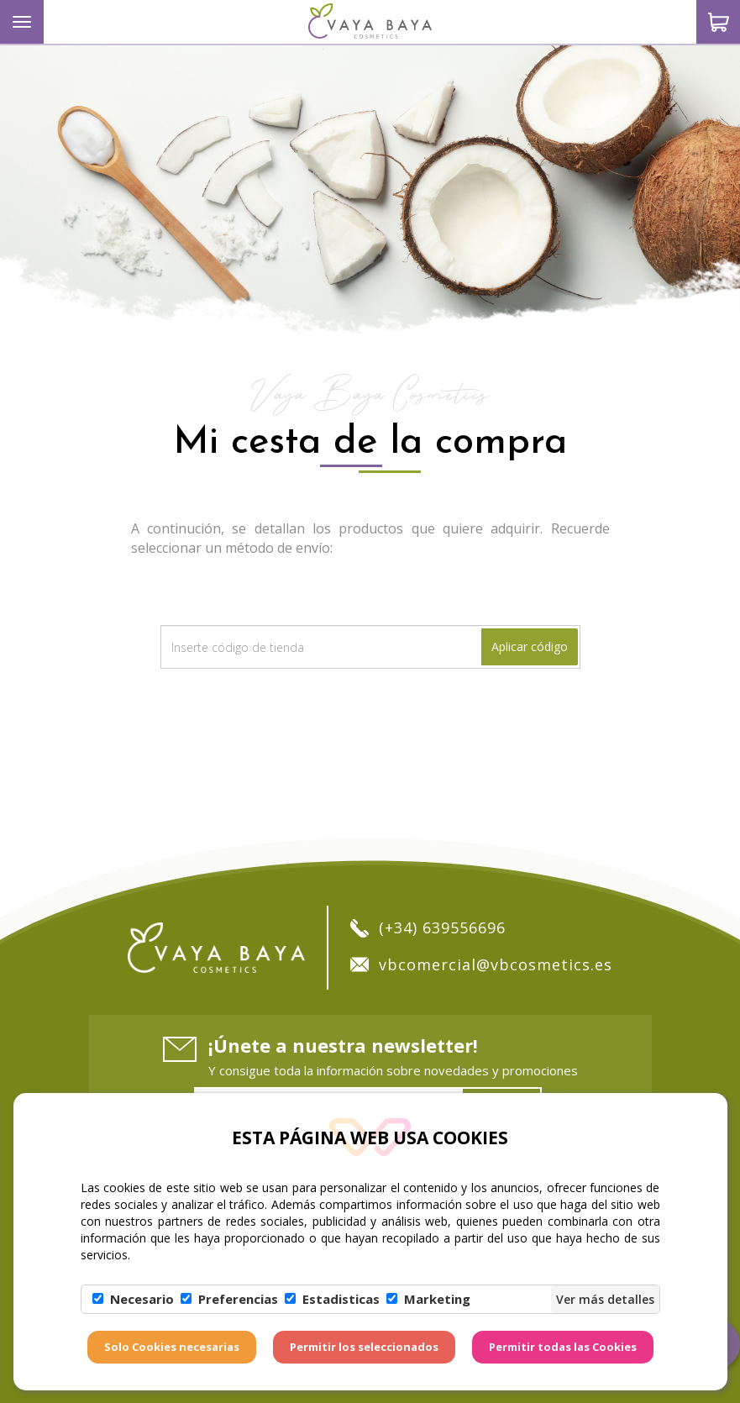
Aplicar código (529, 646)
